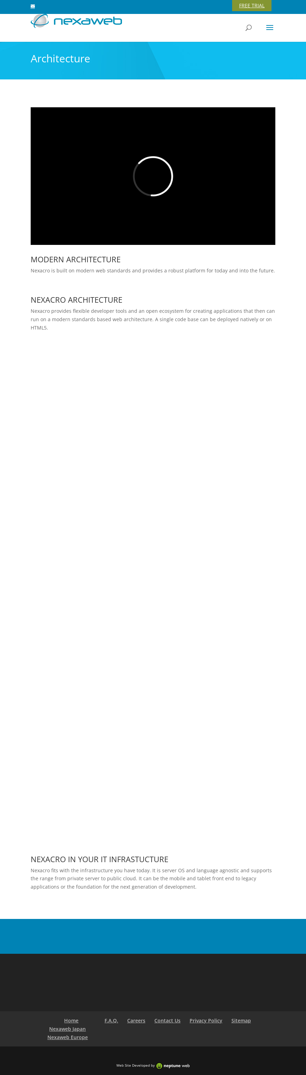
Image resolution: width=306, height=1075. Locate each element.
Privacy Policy (206, 1020)
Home (71, 1020)
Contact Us (167, 1020)
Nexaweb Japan (67, 1029)
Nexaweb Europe (67, 1037)
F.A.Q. (111, 1020)
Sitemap (241, 1020)
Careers (136, 1020)
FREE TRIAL (252, 5)
